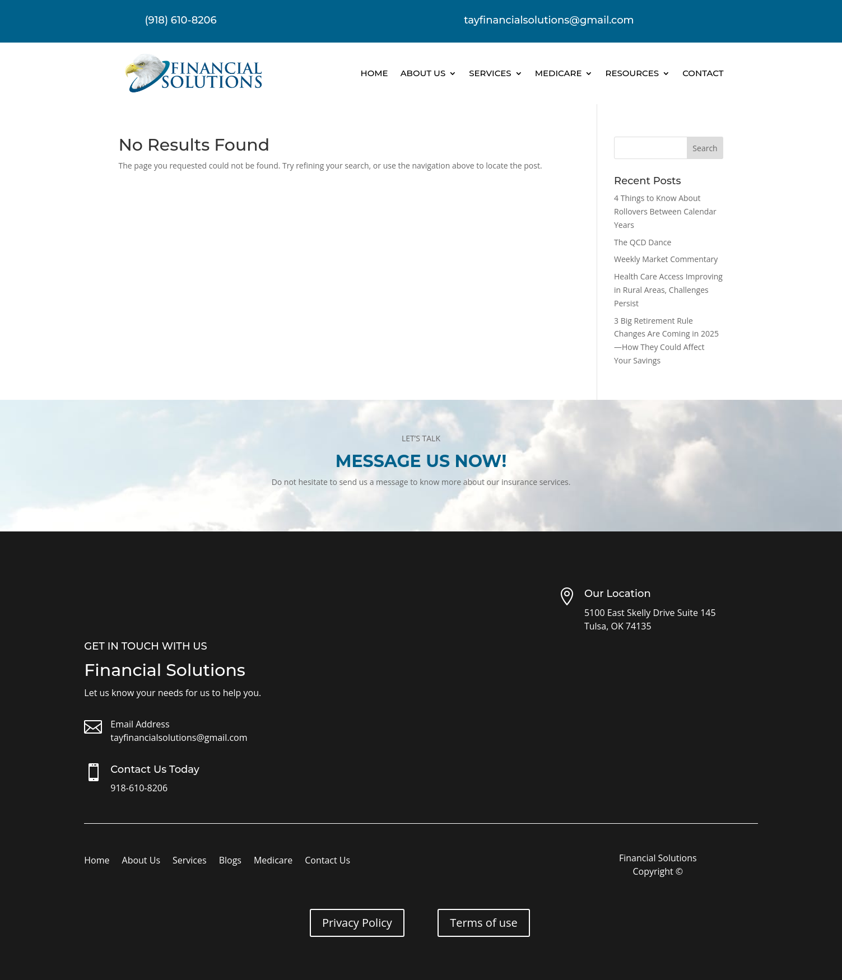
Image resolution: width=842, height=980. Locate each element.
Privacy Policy (357, 922)
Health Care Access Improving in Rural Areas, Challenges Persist (668, 290)
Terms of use (484, 922)
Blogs (230, 861)
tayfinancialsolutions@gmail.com (178, 737)
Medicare (558, 73)
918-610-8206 (139, 788)
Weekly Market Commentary (666, 259)
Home (374, 73)
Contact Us (327, 861)
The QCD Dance (642, 242)
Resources (632, 73)
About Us (423, 73)
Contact (702, 73)
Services (490, 73)
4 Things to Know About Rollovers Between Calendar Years (665, 211)
